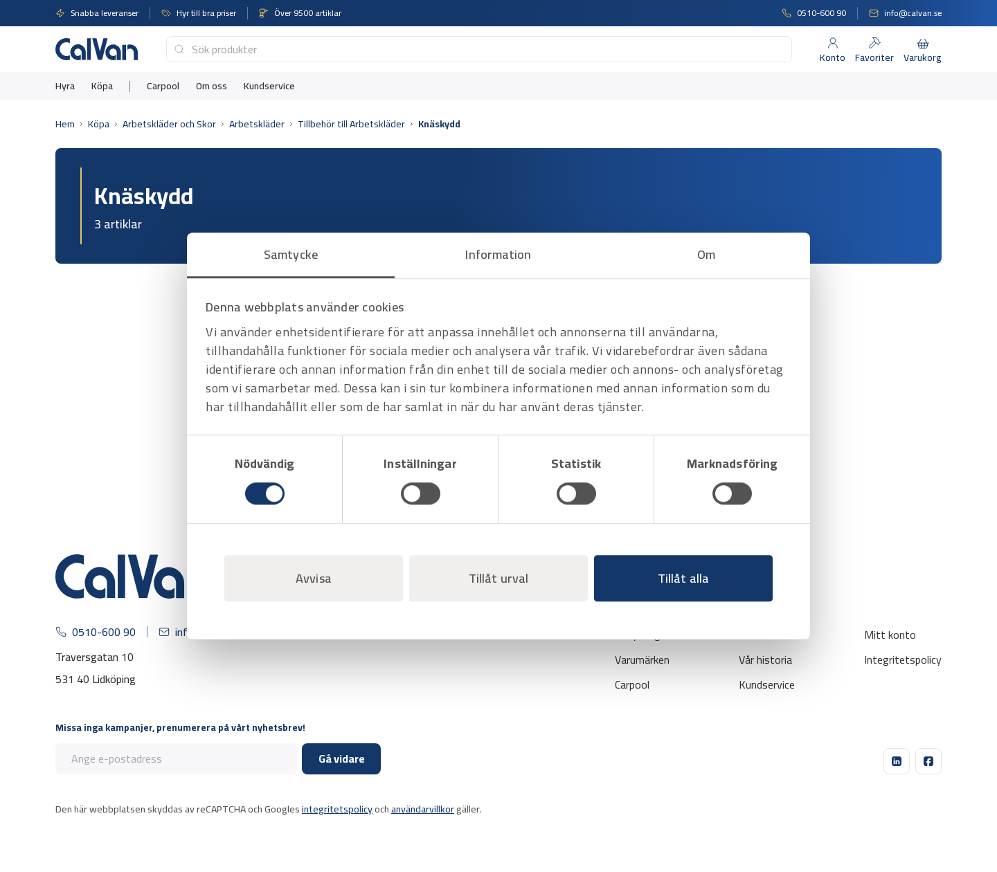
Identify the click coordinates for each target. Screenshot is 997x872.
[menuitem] (65, 86)
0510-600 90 (821, 13)
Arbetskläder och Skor (169, 124)
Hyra (65, 86)
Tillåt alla (683, 578)
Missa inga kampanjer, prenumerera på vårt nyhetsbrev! (180, 727)
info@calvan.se (913, 13)
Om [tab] (706, 254)
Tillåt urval (498, 578)
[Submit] (179, 49)
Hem (65, 124)
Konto (832, 57)
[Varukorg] (923, 43)
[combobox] (479, 49)
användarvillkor (422, 809)
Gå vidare (341, 758)
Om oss (211, 86)
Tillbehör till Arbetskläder (351, 124)
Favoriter (874, 57)
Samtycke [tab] (291, 254)
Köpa (102, 86)
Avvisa (314, 578)
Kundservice (269, 86)
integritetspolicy (337, 809)
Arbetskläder (257, 124)
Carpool (163, 86)
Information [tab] (498, 254)
